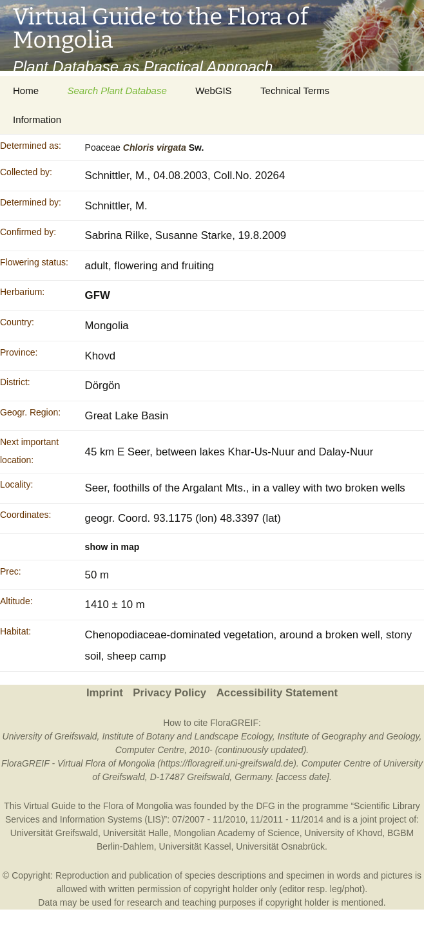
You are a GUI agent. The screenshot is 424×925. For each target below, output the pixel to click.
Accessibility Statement (277, 693)
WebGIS (213, 90)
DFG (265, 806)
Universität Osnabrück (280, 846)
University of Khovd (344, 833)
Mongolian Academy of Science (236, 833)
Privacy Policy (169, 693)
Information (37, 119)
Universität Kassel (195, 846)
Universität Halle (136, 833)
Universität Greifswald (54, 833)
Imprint (104, 693)
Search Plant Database (116, 90)
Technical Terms (294, 90)
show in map (112, 547)
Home (26, 90)
